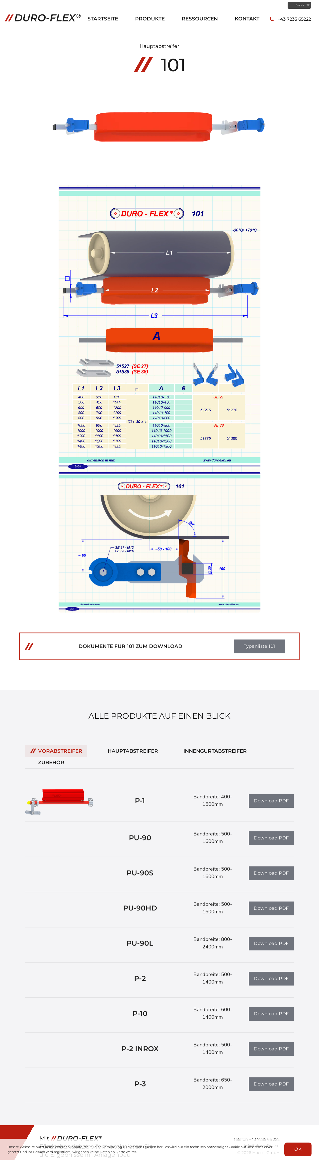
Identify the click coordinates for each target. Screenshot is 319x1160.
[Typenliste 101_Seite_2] (159, 475)
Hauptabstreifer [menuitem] (133, 754)
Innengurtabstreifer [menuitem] (215, 754)
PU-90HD (140, 911)
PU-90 (140, 841)
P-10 (140, 1017)
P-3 (140, 1087)
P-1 (140, 804)
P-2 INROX (140, 1052)
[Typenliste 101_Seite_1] (159, 188)
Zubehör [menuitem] (51, 766)
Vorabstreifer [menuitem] (60, 754)
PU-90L (140, 947)
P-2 (140, 982)
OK (298, 1149)
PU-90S (140, 876)
